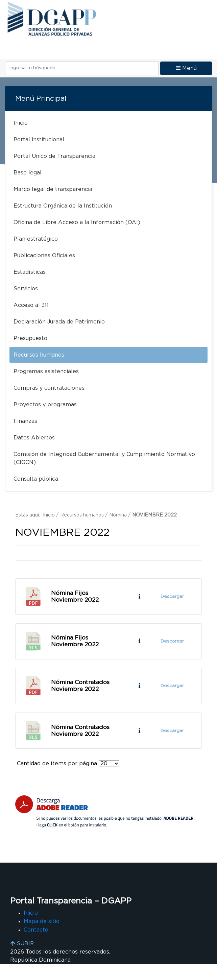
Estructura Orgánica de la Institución (63, 206)
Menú (186, 68)
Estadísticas (30, 272)
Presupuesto (30, 338)
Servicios (26, 288)
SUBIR (22, 943)
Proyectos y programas (45, 404)
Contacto (36, 930)
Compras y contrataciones (49, 388)
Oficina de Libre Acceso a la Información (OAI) (77, 222)
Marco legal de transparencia (53, 189)
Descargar (172, 596)
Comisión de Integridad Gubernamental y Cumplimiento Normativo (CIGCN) (104, 458)
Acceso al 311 (31, 305)
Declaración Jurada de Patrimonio (59, 321)
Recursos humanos (39, 355)
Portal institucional (39, 139)
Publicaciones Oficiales (44, 255)
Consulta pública (36, 479)
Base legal (28, 172)
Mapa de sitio (41, 922)
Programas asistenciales (46, 371)
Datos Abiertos (34, 437)
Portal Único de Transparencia (54, 156)
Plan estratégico (36, 239)
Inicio (21, 123)
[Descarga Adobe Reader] (104, 812)
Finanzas (25, 421)
